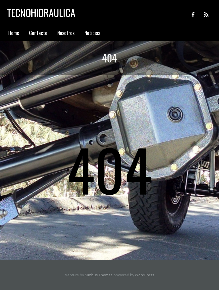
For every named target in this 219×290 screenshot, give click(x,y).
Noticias (92, 32)
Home (13, 32)
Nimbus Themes (99, 275)
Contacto (38, 32)
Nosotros (65, 32)
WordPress (144, 275)
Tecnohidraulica (41, 12)
